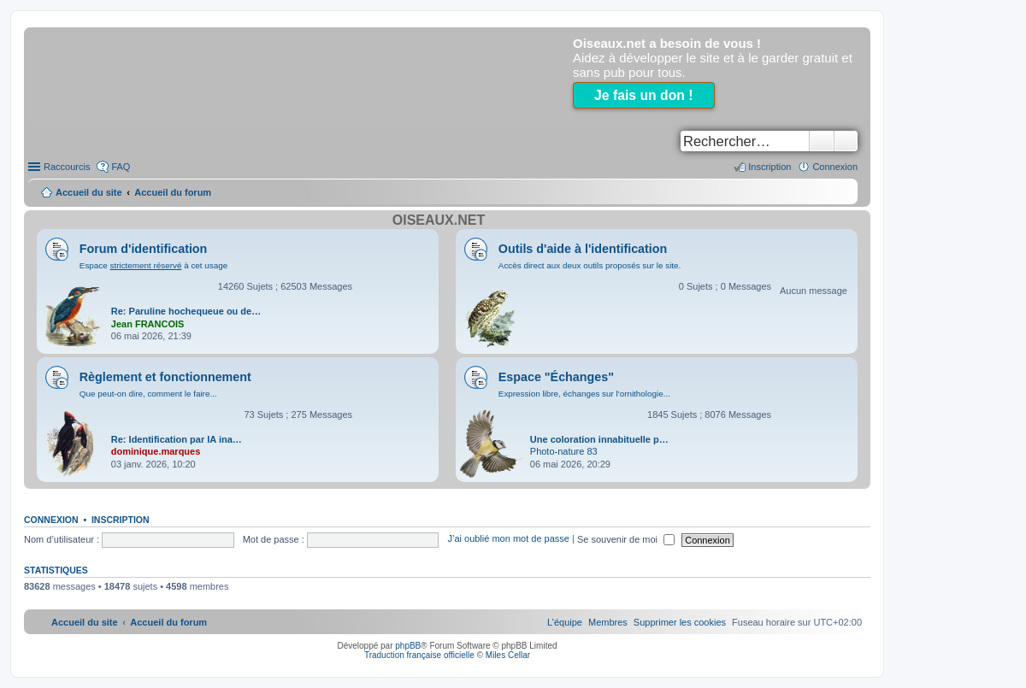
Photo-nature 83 (564, 451)
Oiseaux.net (438, 220)
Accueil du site (89, 192)
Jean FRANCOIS (148, 324)
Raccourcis (67, 167)
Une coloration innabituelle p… (599, 439)
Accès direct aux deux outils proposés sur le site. (589, 265)
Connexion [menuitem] (835, 167)
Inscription (120, 520)
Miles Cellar (508, 655)
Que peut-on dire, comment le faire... (148, 393)
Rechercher (821, 141)
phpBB (408, 645)
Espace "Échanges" (556, 377)
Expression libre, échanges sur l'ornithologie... (584, 393)
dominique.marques (156, 451)
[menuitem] (680, 622)
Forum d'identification (144, 249)
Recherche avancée (846, 141)
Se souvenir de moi (626, 539)
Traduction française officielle (419, 655)
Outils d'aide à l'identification (582, 249)
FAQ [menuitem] (120, 167)
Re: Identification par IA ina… (176, 439)
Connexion (51, 520)
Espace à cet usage (153, 265)
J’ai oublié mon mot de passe (508, 539)
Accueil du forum (172, 192)
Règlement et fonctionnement (165, 377)
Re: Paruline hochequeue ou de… (186, 311)
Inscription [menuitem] (769, 167)
